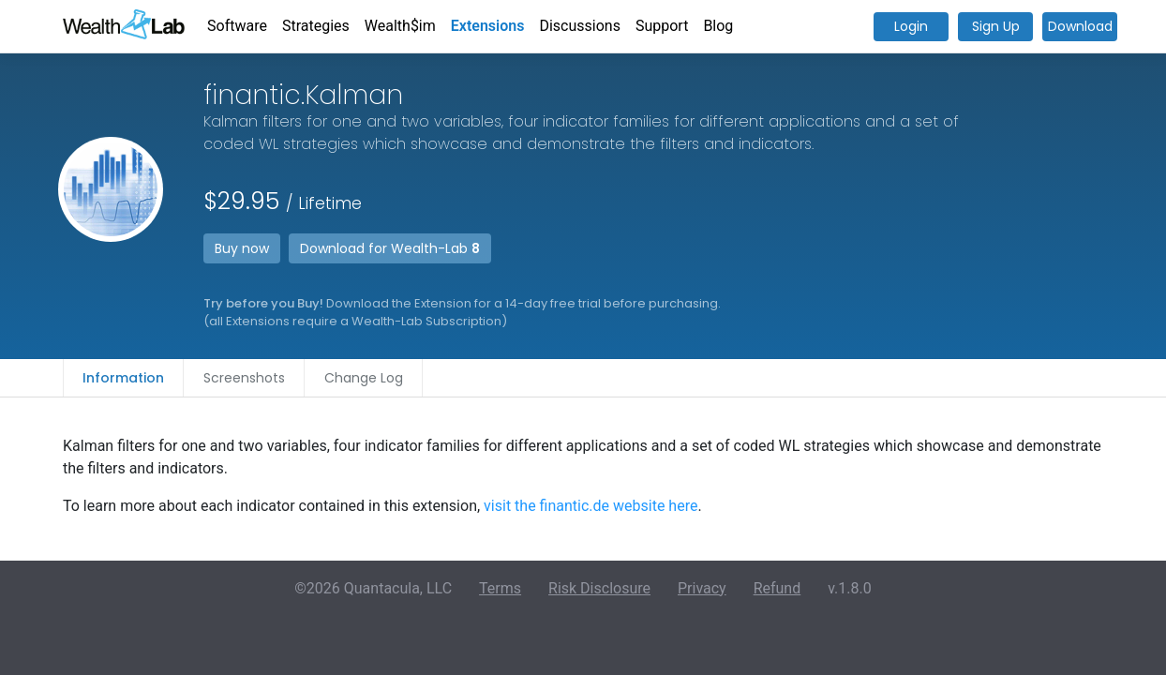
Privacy (702, 588)
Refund (777, 588)
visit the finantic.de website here (590, 506)
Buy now (242, 248)
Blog (718, 26)
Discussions (579, 26)
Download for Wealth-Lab (390, 248)
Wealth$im (400, 26)
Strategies (316, 26)
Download (1080, 26)
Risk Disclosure (599, 588)
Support (661, 26)
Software (237, 26)
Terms (500, 588)
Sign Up (996, 26)
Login (911, 26)
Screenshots (244, 377)
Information (123, 377)
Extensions (488, 26)
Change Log (363, 377)
